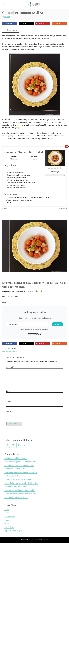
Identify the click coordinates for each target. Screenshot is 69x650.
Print (54, 174)
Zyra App (45, 542)
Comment (7, 367)
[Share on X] (26, 23)
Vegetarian (14, 351)
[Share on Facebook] (9, 23)
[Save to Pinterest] (42, 23)
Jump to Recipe (11, 30)
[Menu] (3, 4)
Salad (9, 351)
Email (6, 404)
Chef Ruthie (7, 16)
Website (6, 415)
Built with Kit (34, 333)
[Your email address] (28, 324)
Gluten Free (5, 351)
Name (6, 394)
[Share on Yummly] (59, 23)
